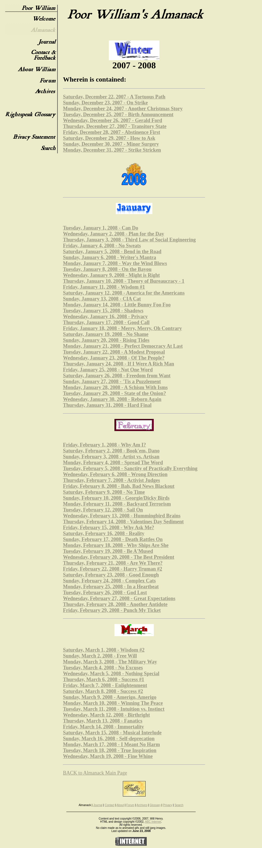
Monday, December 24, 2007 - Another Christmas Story (123, 108)
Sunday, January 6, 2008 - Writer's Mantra (109, 257)
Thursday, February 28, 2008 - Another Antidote (115, 604)
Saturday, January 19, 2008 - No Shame (105, 334)
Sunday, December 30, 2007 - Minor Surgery (111, 144)
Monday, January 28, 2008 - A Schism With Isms (115, 387)
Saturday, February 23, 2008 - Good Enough (111, 575)
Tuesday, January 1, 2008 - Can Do (100, 228)
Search (179, 805)
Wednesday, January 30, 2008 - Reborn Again (112, 399)
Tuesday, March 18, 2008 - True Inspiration (109, 750)
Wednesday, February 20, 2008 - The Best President (118, 557)
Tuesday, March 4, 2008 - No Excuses (103, 667)
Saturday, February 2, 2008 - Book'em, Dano (111, 451)
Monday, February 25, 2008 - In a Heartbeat (111, 586)
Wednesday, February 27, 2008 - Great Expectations (119, 598)
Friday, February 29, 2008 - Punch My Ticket (112, 610)
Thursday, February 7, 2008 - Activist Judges (111, 480)
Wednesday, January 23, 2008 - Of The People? (113, 358)
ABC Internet (153, 821)
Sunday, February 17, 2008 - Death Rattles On (113, 539)
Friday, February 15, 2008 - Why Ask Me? (108, 527)
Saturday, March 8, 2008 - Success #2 (103, 691)
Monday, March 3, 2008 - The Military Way (110, 662)
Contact (109, 805)
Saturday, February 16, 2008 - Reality (103, 533)
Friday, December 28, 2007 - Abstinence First (111, 132)
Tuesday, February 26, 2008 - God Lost (105, 592)
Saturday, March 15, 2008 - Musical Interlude (112, 732)
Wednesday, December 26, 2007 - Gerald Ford (112, 120)
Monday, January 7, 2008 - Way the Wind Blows (115, 263)
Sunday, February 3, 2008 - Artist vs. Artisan (111, 456)
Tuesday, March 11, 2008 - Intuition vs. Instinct (113, 709)
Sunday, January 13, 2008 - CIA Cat (102, 299)
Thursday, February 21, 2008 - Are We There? (112, 563)
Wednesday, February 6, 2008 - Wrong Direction (115, 474)
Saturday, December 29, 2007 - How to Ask (109, 138)
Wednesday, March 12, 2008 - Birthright (106, 715)
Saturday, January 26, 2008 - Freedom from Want (117, 375)
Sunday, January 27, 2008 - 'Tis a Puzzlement (112, 381)
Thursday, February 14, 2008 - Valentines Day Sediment (123, 521)
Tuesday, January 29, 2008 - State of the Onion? (114, 393)
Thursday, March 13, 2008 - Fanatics (102, 721)
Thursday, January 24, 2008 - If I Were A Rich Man (118, 364)
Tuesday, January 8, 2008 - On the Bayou (107, 269)
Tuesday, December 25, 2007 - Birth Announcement (118, 114)
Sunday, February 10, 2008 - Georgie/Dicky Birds (116, 498)
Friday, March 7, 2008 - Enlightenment (105, 685)
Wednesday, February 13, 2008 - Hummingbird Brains (121, 516)
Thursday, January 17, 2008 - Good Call (106, 322)
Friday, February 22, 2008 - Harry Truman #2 (112, 569)
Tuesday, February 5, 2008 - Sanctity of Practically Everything (130, 468)
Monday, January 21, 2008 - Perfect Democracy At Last (123, 346)
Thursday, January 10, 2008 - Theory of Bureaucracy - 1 (123, 281)
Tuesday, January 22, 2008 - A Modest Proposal (114, 352)
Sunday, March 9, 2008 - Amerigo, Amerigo (109, 697)
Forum (130, 805)
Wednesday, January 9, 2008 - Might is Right (111, 275)
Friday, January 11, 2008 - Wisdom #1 (104, 287)
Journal (98, 805)
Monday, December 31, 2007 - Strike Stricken (112, 150)
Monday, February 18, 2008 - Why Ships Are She (115, 545)
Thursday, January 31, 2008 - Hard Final (107, 405)
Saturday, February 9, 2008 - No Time (104, 492)
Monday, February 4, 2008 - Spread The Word (113, 462)
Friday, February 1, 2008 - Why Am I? (104, 445)
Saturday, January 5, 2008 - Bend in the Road (112, 251)
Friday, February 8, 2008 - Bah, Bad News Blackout (119, 486)
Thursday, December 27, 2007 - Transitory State (114, 126)
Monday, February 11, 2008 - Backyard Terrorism (117, 504)
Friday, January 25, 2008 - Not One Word (108, 370)
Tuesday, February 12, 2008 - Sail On (103, 510)
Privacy (167, 805)
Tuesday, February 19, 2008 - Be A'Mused (108, 551)
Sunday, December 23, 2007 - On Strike (105, 103)
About (120, 805)
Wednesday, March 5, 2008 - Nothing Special (111, 673)
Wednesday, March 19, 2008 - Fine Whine (108, 756)
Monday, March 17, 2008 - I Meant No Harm (111, 744)
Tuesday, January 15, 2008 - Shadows (103, 310)
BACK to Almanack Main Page (95, 773)
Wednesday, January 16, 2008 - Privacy (105, 316)
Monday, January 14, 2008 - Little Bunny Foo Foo (117, 305)
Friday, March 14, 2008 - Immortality (103, 727)
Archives (142, 805)
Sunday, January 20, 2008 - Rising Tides (106, 340)
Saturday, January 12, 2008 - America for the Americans (124, 293)
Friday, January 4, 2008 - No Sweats (102, 245)
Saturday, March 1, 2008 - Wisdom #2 (103, 650)
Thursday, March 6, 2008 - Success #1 (103, 679)
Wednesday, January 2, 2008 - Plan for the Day (113, 234)
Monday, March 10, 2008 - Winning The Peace (113, 703)
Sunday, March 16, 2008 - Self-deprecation (109, 738)
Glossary (155, 805)
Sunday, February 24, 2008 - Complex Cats (109, 581)
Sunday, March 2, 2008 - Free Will (100, 656)
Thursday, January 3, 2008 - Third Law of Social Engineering (129, 240)
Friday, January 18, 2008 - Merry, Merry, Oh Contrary (122, 328)
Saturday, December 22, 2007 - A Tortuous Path (114, 97)
